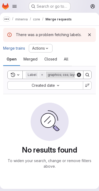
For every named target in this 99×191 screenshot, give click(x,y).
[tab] (11, 59)
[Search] (87, 75)
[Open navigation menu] (14, 6)
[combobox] (45, 85)
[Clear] (79, 75)
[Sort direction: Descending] (87, 85)
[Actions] (41, 48)
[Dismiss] (89, 35)
